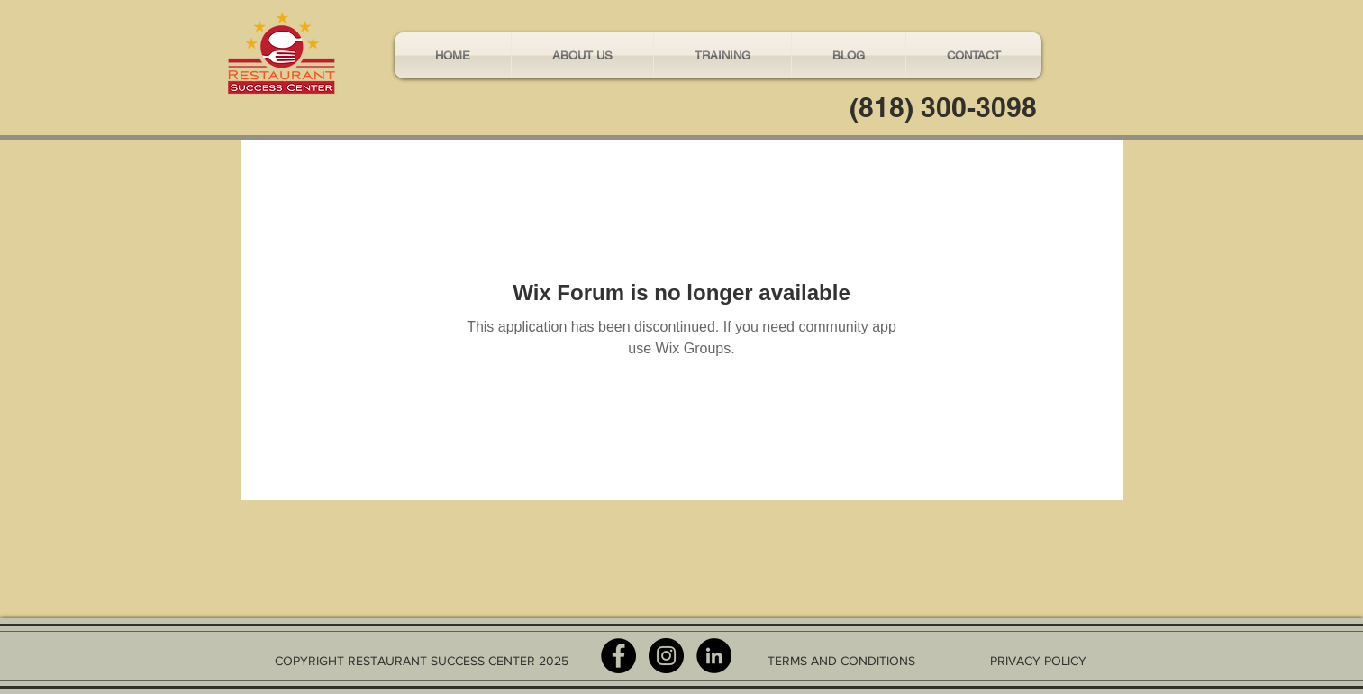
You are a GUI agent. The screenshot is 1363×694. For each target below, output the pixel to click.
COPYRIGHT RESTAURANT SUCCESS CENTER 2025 (421, 660)
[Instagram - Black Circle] (666, 655)
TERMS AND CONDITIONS (841, 660)
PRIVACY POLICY (1038, 660)
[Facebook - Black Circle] (618, 655)
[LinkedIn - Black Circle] (713, 655)
